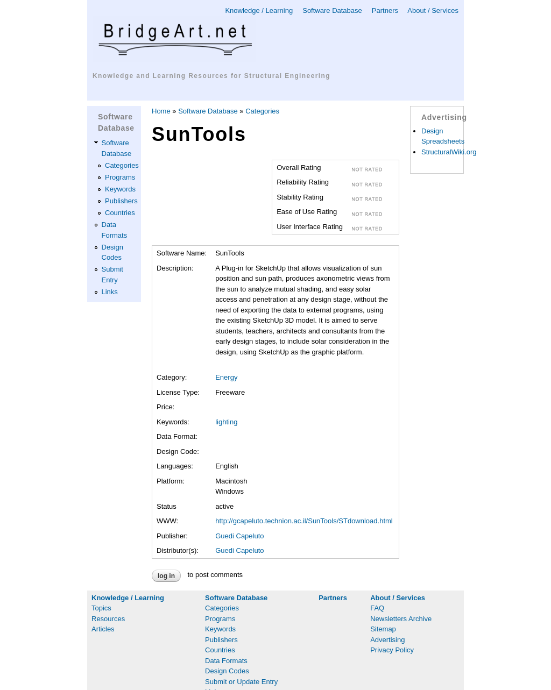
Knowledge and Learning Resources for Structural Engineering (211, 76)
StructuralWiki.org (449, 152)
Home (161, 111)
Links (110, 292)
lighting (226, 422)
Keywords (120, 189)
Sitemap (383, 629)
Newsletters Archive (401, 619)
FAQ (377, 608)
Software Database (332, 10)
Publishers (121, 201)
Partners (385, 10)
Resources (108, 619)
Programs (120, 177)
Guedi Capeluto (239, 536)
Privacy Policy (392, 650)
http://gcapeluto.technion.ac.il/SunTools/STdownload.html (304, 521)
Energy (226, 377)
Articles (103, 629)
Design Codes (227, 671)
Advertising (387, 640)
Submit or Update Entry (241, 682)
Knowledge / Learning (259, 10)
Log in (166, 576)
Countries (120, 213)
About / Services (432, 10)
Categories (122, 165)
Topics (101, 608)
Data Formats (226, 661)
